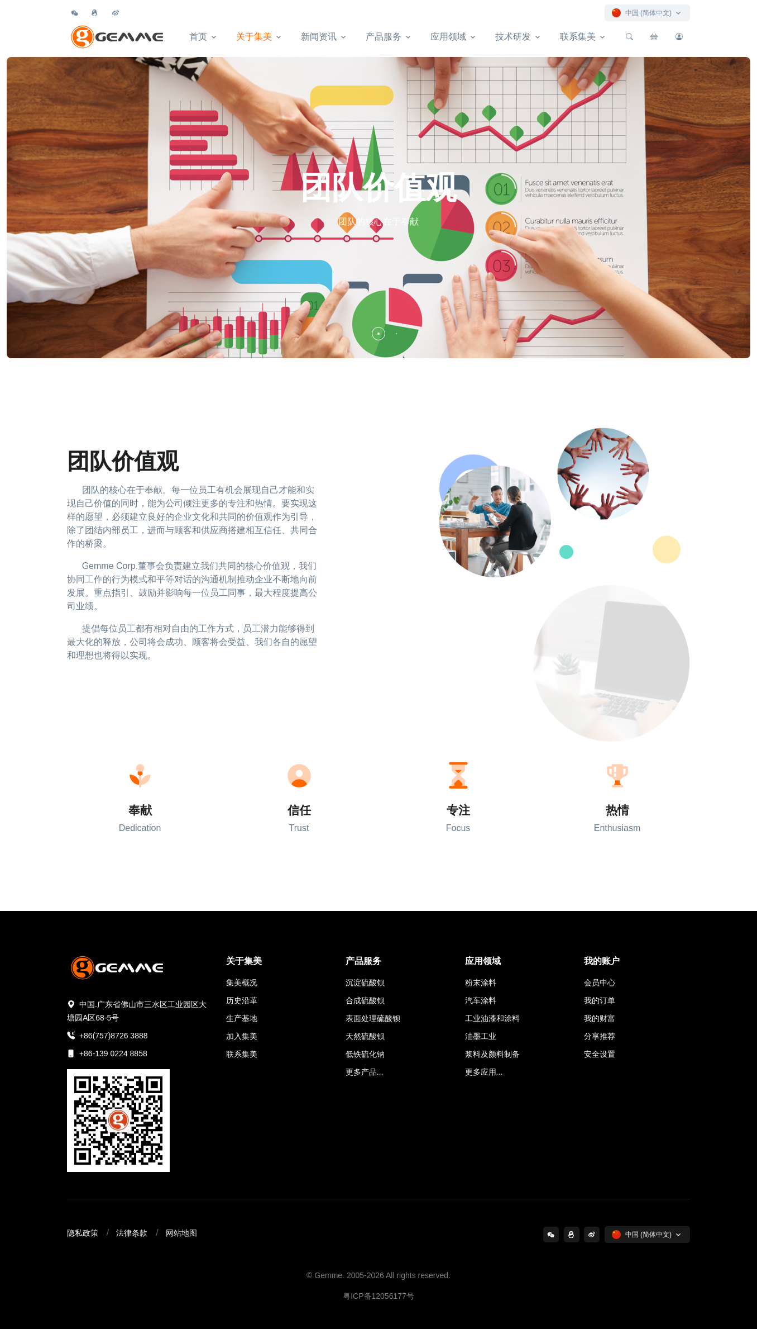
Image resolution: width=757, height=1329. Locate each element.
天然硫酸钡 (365, 1036)
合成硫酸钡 (365, 1000)
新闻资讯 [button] (319, 36)
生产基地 (241, 1018)
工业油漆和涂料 (492, 1018)
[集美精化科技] (118, 37)
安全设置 (599, 1054)
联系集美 (241, 1054)
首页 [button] (198, 36)
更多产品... (365, 1071)
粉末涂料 (480, 982)
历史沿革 (241, 1000)
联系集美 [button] (578, 36)
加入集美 (241, 1036)
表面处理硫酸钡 (373, 1018)
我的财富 (599, 1018)
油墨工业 (480, 1036)
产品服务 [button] (383, 36)
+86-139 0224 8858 (107, 1053)
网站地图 (181, 1232)
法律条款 (131, 1232)
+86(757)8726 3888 (107, 1035)
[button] (378, 333)
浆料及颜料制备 (492, 1054)
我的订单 (599, 1000)
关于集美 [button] (254, 36)
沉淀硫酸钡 (365, 982)
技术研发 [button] (513, 36)
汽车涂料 (480, 1000)
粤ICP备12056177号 (378, 1296)
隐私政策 (82, 1232)
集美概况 (241, 982)
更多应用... (484, 1071)
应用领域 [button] (448, 36)
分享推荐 (599, 1036)
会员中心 (599, 982)
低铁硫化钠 (365, 1054)
